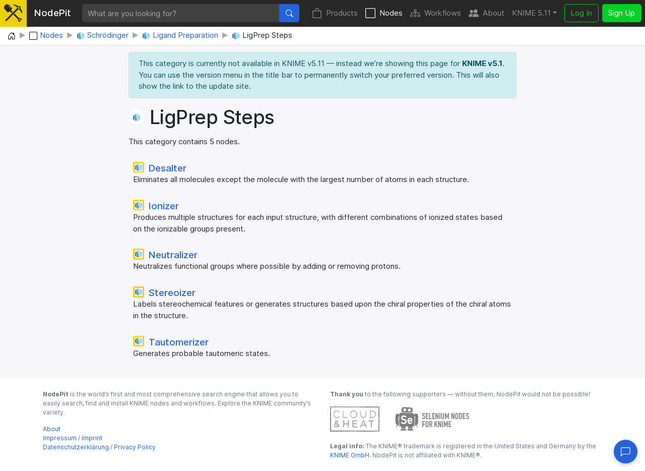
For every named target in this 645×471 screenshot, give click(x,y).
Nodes (384, 13)
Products (335, 13)
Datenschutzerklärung (76, 447)
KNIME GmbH (349, 455)
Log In (581, 13)
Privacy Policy (135, 447)
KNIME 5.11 (531, 13)
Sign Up (621, 13)
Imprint (92, 438)
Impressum (60, 438)
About (486, 13)
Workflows (435, 13)
